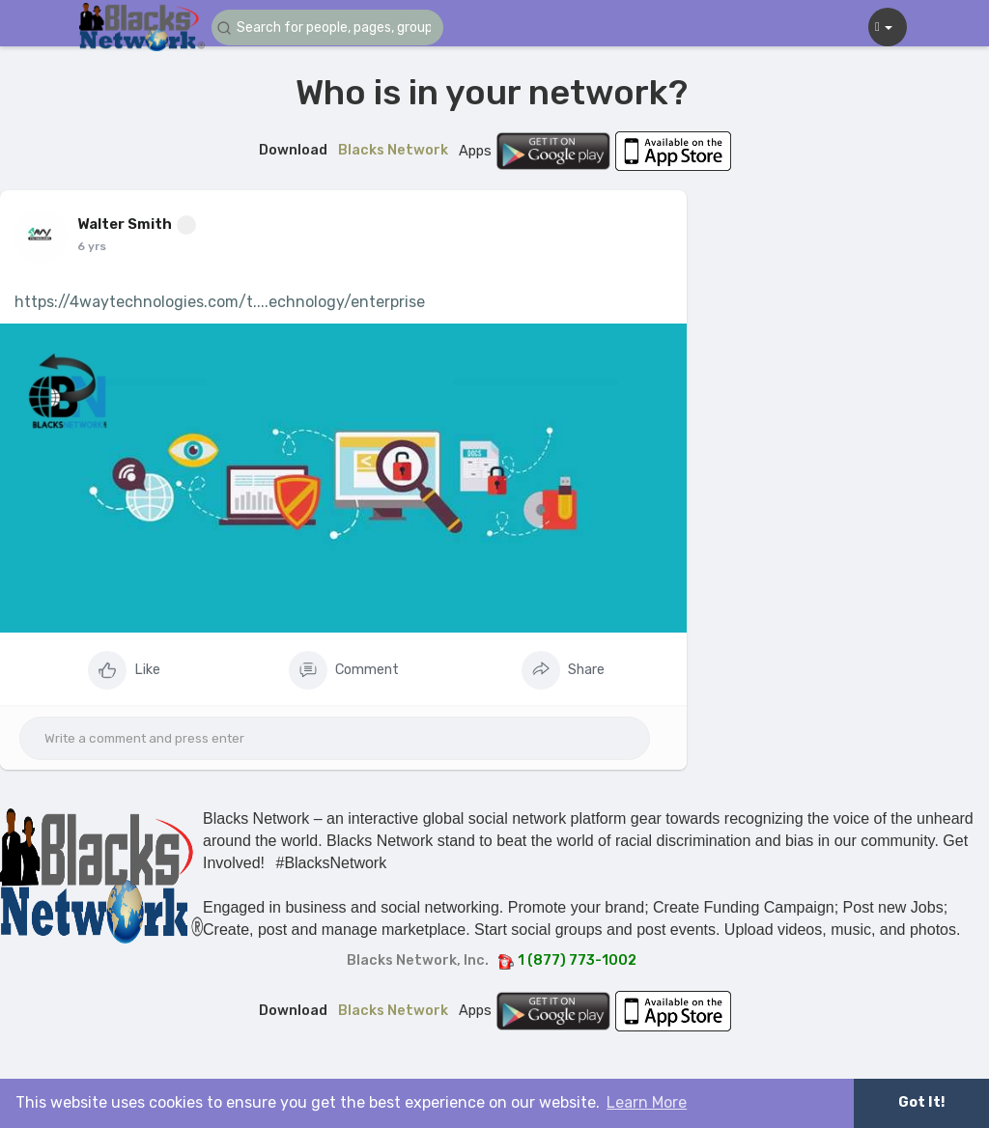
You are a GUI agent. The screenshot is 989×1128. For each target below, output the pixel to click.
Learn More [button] (647, 1102)
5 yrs (91, 246)
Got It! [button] (921, 1102)
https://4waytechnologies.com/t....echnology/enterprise (219, 302)
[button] (327, 27)
